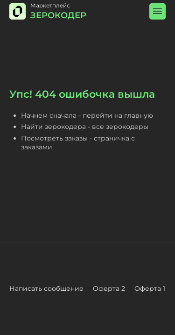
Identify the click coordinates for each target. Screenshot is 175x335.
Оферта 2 (109, 288)
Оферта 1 (149, 288)
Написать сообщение (46, 288)
